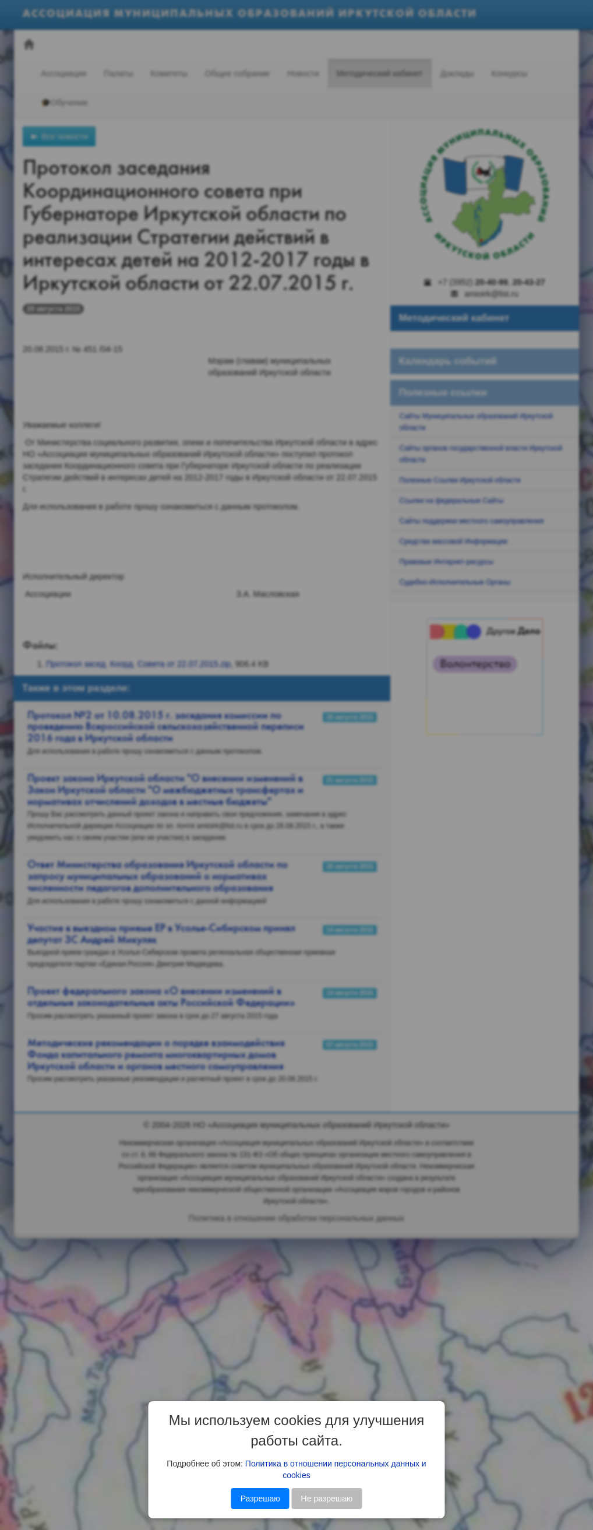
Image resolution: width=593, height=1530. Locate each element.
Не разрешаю (327, 1498)
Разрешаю (260, 1498)
